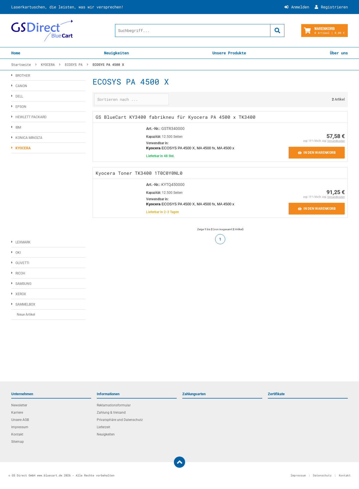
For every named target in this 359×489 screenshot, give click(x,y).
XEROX (20, 294)
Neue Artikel (26, 314)
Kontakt (17, 434)
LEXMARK (23, 242)
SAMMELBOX (25, 304)
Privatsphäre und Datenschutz (120, 420)
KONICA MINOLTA (28, 138)
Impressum (19, 427)
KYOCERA (23, 148)
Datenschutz (322, 475)
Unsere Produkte (229, 52)
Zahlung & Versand (111, 413)
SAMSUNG (23, 284)
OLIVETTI (22, 263)
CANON (21, 86)
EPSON (20, 107)
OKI (18, 253)
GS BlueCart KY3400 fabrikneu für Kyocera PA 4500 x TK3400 (176, 117)
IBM (18, 127)
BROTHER (22, 76)
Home (15, 52)
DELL (19, 96)
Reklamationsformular (114, 405)
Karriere (17, 413)
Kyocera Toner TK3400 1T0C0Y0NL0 (139, 173)
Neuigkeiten (116, 52)
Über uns (339, 52)
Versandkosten (336, 140)
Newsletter (19, 405)
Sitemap (17, 442)
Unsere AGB (20, 420)
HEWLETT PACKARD (31, 117)
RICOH (20, 273)
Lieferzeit (103, 427)
